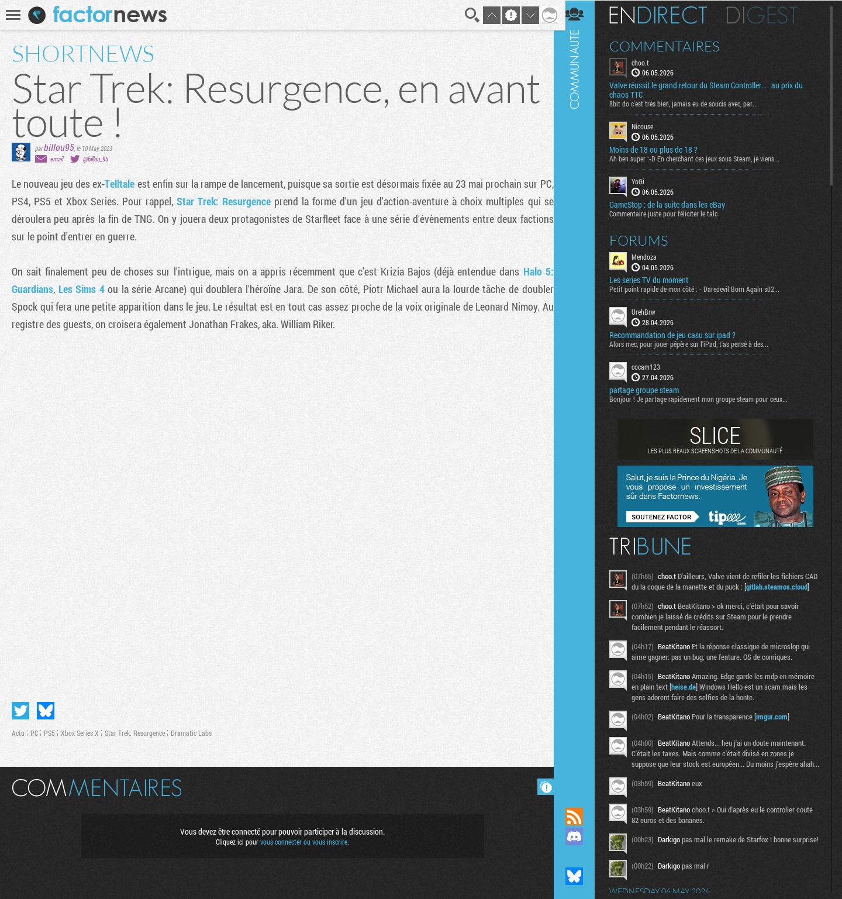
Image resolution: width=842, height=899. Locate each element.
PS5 (49, 730)
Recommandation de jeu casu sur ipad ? (680, 334)
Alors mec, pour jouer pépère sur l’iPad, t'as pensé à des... (696, 343)
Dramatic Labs (191, 730)
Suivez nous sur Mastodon (582, 856)
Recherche (469, 15)
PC (34, 730)
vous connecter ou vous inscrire (302, 839)
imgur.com (779, 726)
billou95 (59, 147)
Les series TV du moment (656, 279)
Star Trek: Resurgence (232, 201)
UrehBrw (651, 311)
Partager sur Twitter (20, 708)
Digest (770, 14)
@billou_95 (95, 158)
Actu (18, 730)
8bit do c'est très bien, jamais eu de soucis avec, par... (691, 103)
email (56, 158)
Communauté (581, 392)
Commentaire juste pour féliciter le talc (671, 213)
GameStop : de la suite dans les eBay (675, 204)
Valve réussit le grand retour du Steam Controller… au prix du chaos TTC (713, 90)
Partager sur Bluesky (45, 708)
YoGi (645, 181)
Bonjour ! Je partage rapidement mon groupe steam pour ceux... (706, 398)
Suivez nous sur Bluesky (582, 876)
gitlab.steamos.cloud (671, 596)
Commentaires (672, 45)
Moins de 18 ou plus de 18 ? (661, 149)
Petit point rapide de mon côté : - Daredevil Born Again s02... (702, 288)
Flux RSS (582, 816)
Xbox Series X (80, 730)
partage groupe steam (651, 389)
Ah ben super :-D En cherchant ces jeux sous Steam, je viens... (702, 158)
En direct (666, 14)
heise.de (719, 696)
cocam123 (653, 366)
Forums (646, 240)
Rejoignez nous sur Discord (582, 836)
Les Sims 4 (81, 289)
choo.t (648, 62)
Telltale (123, 184)
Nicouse (650, 126)
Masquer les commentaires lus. (541, 784)
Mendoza (651, 256)
